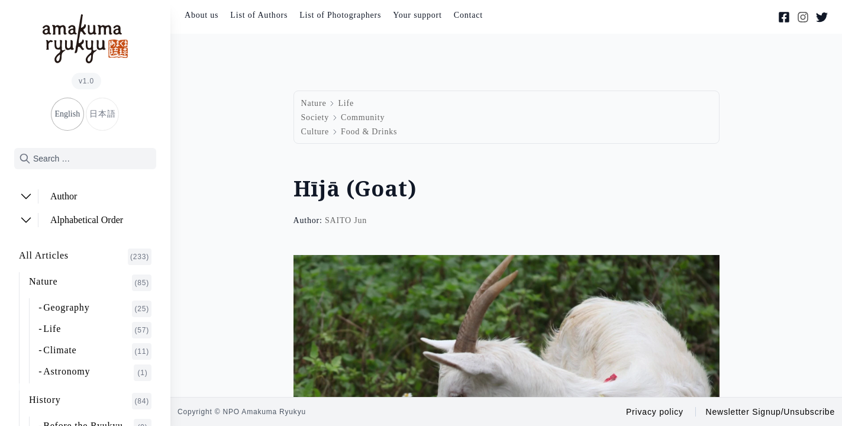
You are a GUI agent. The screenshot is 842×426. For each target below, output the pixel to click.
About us (201, 15)
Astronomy (97, 372)
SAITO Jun (346, 220)
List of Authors (259, 15)
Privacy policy (654, 412)
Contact (468, 15)
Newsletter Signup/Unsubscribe (770, 412)
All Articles (85, 256)
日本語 (102, 113)
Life (97, 330)
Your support (417, 15)
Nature (90, 283)
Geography (97, 309)
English (67, 113)
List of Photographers (340, 15)
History (90, 401)
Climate (97, 351)
